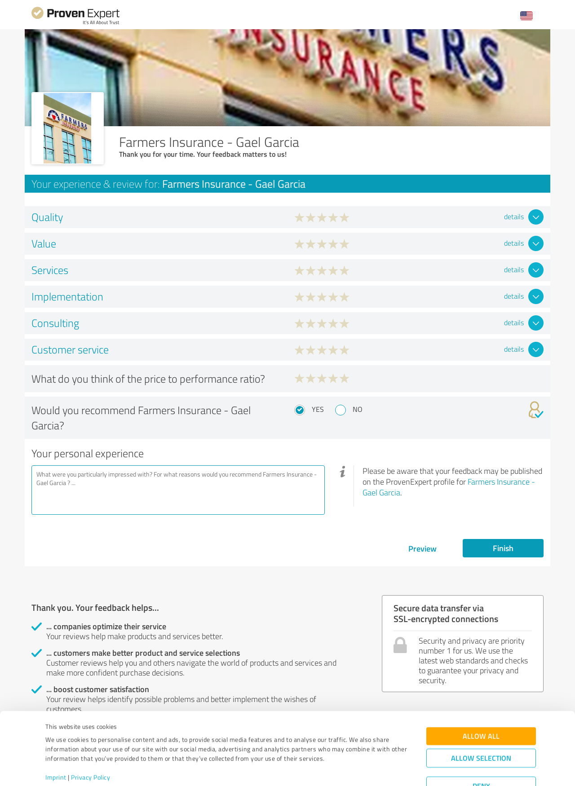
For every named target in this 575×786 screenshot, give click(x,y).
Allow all (481, 703)
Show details (344, 769)
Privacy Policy (90, 744)
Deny (481, 752)
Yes (318, 409)
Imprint (55, 744)
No (358, 409)
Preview (422, 548)
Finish (503, 548)
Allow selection (481, 725)
